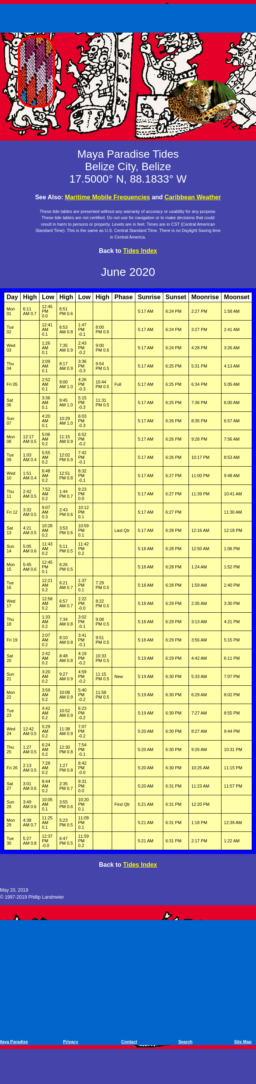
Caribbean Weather (192, 197)
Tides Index (140, 250)
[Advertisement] (129, 16)
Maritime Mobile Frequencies (107, 197)
